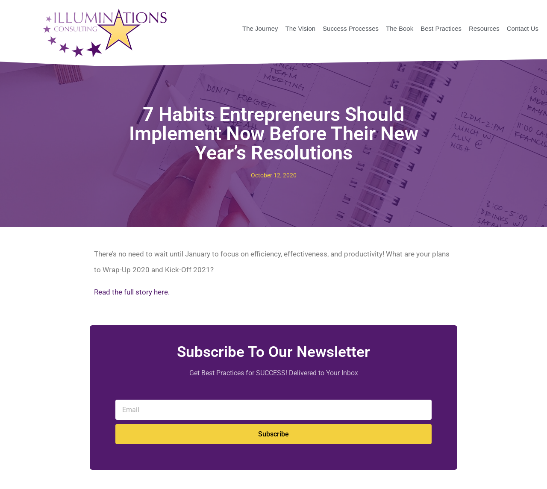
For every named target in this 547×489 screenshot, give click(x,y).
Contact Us (522, 28)
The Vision (300, 28)
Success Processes (351, 28)
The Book (399, 28)
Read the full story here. (132, 292)
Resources (484, 28)
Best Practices (441, 28)
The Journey (260, 28)
